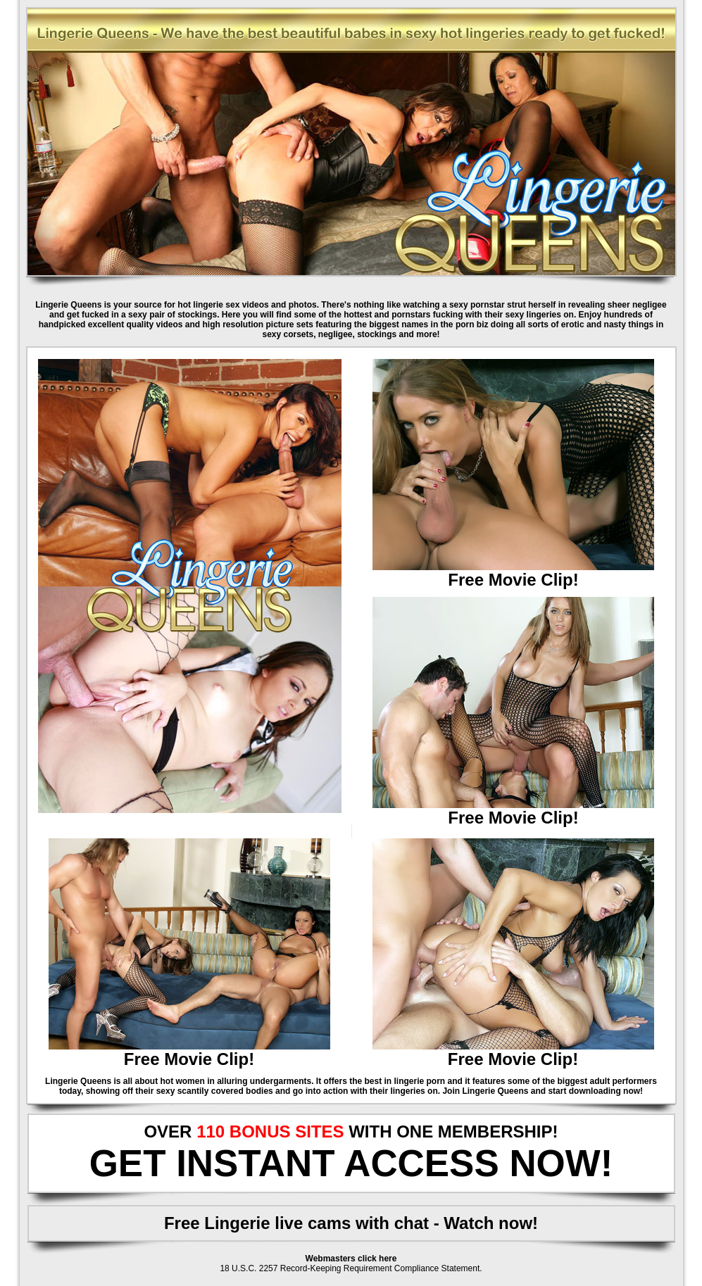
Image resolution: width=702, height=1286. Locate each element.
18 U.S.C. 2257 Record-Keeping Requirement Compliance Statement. (351, 1268)
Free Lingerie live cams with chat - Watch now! (351, 1223)
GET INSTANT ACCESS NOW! (351, 1163)
